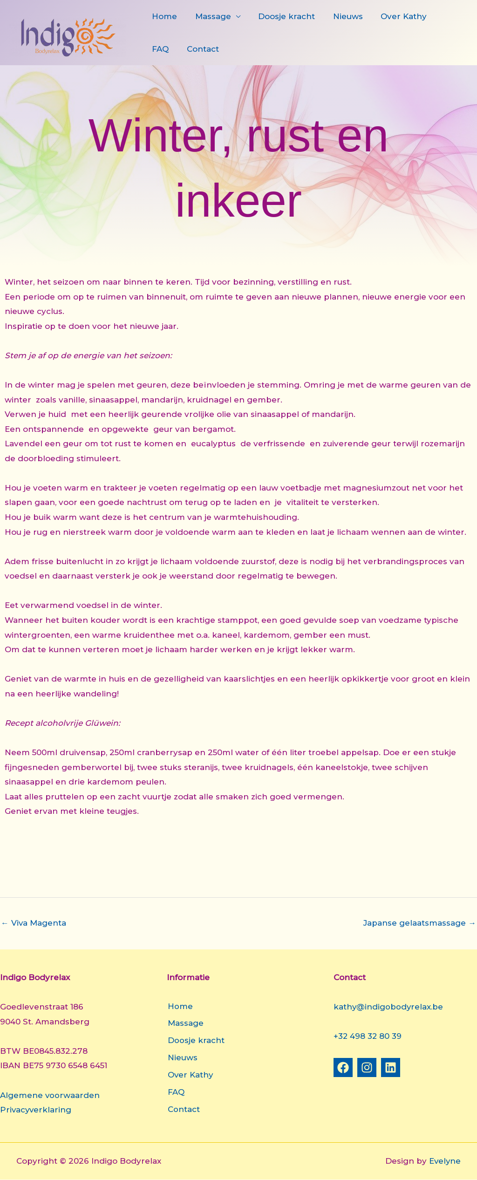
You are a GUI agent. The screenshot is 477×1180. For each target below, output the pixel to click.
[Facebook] (343, 1067)
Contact (167, 49)
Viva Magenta (34, 923)
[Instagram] (366, 1067)
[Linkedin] (390, 1067)
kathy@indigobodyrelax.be (389, 1006)
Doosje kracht (281, 16)
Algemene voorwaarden (50, 1095)
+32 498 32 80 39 (368, 1036)
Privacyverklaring (36, 1109)
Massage (210, 16)
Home (163, 16)
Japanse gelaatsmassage (419, 923)
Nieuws (340, 16)
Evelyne (444, 1161)
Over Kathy (394, 16)
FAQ (441, 16)
